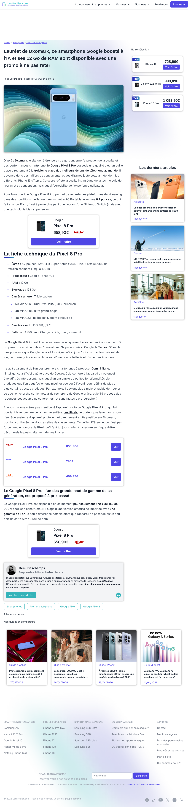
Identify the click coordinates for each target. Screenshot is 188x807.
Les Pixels (71, 412)
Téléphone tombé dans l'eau (128, 734)
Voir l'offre (63, 241)
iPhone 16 (49, 753)
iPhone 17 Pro (51, 734)
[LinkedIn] (118, 595)
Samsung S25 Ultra (85, 740)
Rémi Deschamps (13, 78)
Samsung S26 (82, 734)
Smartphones (14, 606)
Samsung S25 (82, 746)
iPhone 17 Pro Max (54, 727)
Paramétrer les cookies (170, 750)
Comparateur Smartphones (93, 4)
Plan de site (164, 756)
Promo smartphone (41, 606)
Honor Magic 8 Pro (15, 746)
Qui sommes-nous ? (168, 763)
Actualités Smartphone (36, 42)
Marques (123, 4)
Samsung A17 (11, 727)
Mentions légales (167, 734)
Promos (179, 4)
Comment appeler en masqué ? (130, 727)
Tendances (161, 4)
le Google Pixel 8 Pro (62, 165)
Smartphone (18, 42)
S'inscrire (141, 775)
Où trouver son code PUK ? (128, 746)
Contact (161, 727)
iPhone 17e (49, 746)
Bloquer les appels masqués (128, 740)
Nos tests (142, 4)
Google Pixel (67, 606)
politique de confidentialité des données (142, 784)
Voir (115, 446)
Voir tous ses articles (21, 595)
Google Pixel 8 (92, 606)
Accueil (7, 42)
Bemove (77, 798)
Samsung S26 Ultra (85, 727)
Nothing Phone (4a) (15, 753)
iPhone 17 (48, 740)
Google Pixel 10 (13, 740)
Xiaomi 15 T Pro (13, 734)
